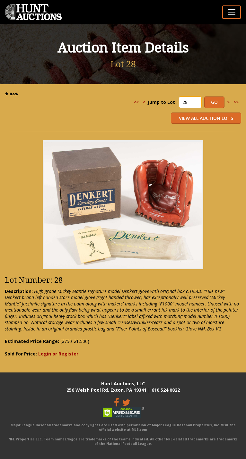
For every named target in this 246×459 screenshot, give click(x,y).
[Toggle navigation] (231, 12)
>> (236, 102)
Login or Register (58, 354)
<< (136, 102)
